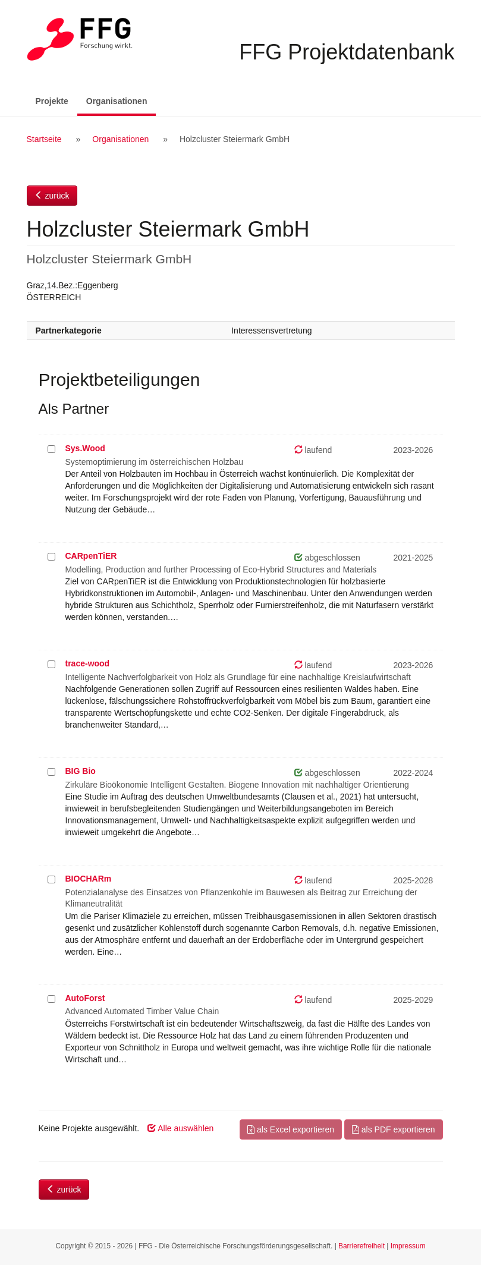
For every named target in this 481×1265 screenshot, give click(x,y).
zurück (52, 195)
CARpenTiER (91, 556)
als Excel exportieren (290, 1129)
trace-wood (87, 663)
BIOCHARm (88, 878)
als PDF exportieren (393, 1129)
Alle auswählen (180, 1128)
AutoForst (85, 998)
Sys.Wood (85, 448)
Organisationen (121, 100)
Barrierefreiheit (361, 1246)
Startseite (44, 139)
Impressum (408, 1246)
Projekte (52, 101)
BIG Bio (80, 771)
